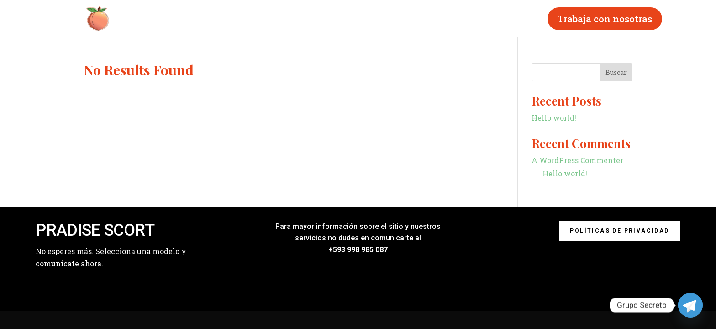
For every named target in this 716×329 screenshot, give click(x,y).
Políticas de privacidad (619, 231)
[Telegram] (690, 305)
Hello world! (554, 117)
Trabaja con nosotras (605, 19)
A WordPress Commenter (577, 160)
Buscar (616, 72)
